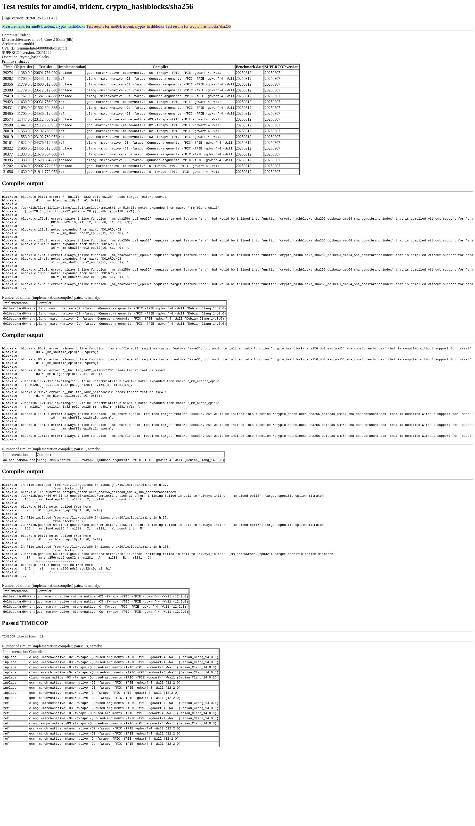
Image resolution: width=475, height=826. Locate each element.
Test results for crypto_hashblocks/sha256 (198, 26)
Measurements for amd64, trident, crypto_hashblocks (43, 26)
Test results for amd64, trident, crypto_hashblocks (125, 26)
